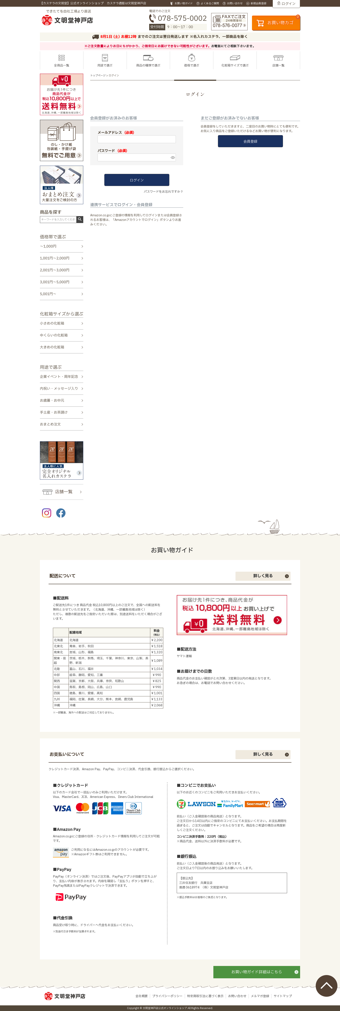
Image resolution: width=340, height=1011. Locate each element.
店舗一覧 (278, 65)
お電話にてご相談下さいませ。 (233, 46)
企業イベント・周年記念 (59, 376)
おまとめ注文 (50, 424)
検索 (79, 219)
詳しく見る (263, 576)
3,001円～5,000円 (54, 282)
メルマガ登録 (260, 996)
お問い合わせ (237, 996)
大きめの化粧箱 (52, 347)
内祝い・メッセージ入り (59, 388)
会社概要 (142, 996)
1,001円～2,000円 (54, 258)
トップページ (98, 76)
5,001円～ (48, 294)
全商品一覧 (61, 65)
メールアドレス (116, 132)
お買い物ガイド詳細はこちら (256, 972)
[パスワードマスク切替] (173, 157)
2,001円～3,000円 (54, 270)
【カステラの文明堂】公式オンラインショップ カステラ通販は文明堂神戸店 (93, 3)
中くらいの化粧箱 (54, 335)
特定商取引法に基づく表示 (205, 996)
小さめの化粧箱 (52, 323)
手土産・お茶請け (54, 412)
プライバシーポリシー (167, 996)
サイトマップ (283, 996)
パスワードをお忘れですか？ (163, 191)
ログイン (289, 3)
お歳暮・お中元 (52, 400)
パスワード (112, 151)
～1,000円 (48, 246)
